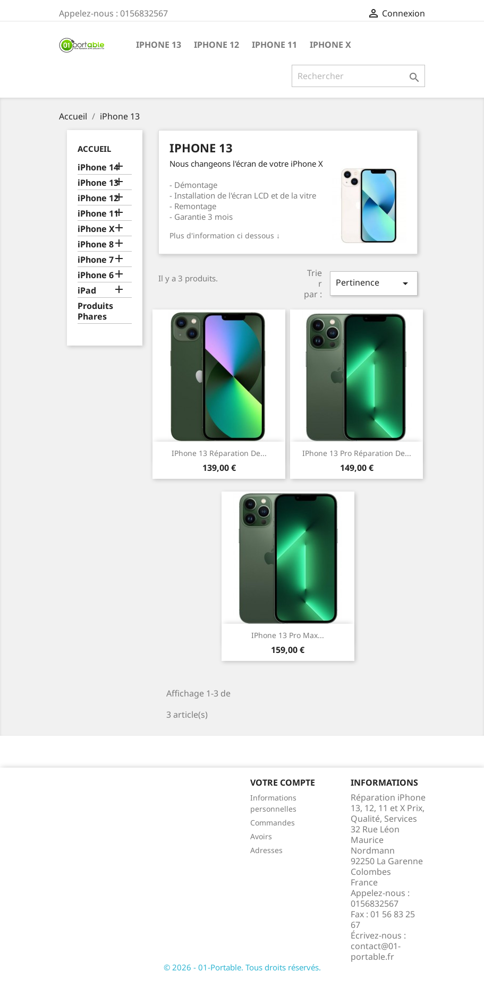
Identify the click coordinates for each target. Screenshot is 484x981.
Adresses (266, 850)
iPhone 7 (96, 259)
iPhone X (330, 44)
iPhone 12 (216, 44)
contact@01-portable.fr (376, 951)
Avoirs (261, 836)
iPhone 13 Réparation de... (219, 453)
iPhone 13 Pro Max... (287, 635)
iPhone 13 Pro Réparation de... (356, 453)
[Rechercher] (358, 76)
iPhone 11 (274, 44)
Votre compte (282, 782)
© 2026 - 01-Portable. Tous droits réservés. (242, 967)
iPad (87, 290)
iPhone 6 (96, 275)
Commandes (272, 823)
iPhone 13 (158, 44)
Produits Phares (95, 311)
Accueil (94, 148)
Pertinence (373, 283)
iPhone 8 (96, 244)
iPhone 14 (98, 167)
